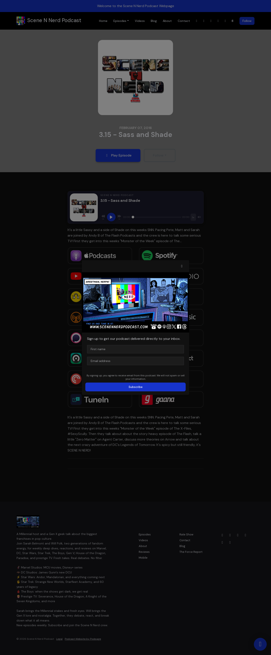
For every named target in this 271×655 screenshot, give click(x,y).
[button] (182, 266)
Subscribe (136, 387)
